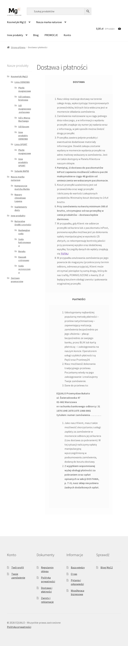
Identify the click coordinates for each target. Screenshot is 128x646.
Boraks (22, 251)
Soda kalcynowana (24, 242)
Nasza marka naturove (49, 22)
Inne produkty (15, 35)
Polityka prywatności (19, 627)
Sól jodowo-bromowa (24, 98)
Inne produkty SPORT (23, 162)
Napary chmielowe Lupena (20, 198)
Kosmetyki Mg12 (16, 22)
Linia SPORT (20, 144)
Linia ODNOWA (22, 82)
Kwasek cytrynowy (23, 258)
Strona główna (18, 47)
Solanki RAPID (21, 171)
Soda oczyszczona (24, 269)
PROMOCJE (51, 35)
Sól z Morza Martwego (24, 119)
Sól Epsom (23, 126)
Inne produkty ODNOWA (23, 135)
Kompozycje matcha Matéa (22, 187)
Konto (67, 35)
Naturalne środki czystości (22, 223)
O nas (74, 574)
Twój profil (17, 567)
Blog (36, 35)
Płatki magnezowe (24, 89)
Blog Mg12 (106, 567)
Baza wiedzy (78, 567)
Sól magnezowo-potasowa (24, 109)
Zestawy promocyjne (17, 280)
